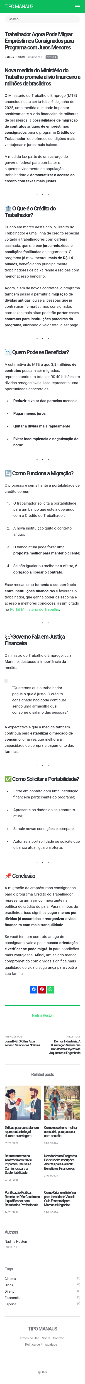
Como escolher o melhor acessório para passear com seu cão (60, 1131)
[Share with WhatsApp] (50, 989)
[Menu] (75, 6)
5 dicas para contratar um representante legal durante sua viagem (22, 1131)
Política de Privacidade (41, 1345)
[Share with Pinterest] (42, 989)
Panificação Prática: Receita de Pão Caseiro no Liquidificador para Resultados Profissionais (22, 1199)
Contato (58, 1338)
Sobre (46, 1338)
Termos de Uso (28, 1338)
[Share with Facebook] (33, 989)
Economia (12, 1298)
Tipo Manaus (19, 6)
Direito (10, 1292)
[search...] (42, 19)
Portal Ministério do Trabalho (34, 609)
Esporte (10, 1304)
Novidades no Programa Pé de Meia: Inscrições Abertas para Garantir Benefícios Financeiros (60, 1162)
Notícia (51, 57)
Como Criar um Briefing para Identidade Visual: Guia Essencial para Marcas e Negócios (60, 1199)
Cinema (10, 1279)
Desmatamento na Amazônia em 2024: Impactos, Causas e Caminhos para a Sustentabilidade (18, 1164)
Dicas (9, 1285)
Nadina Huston (15, 57)
